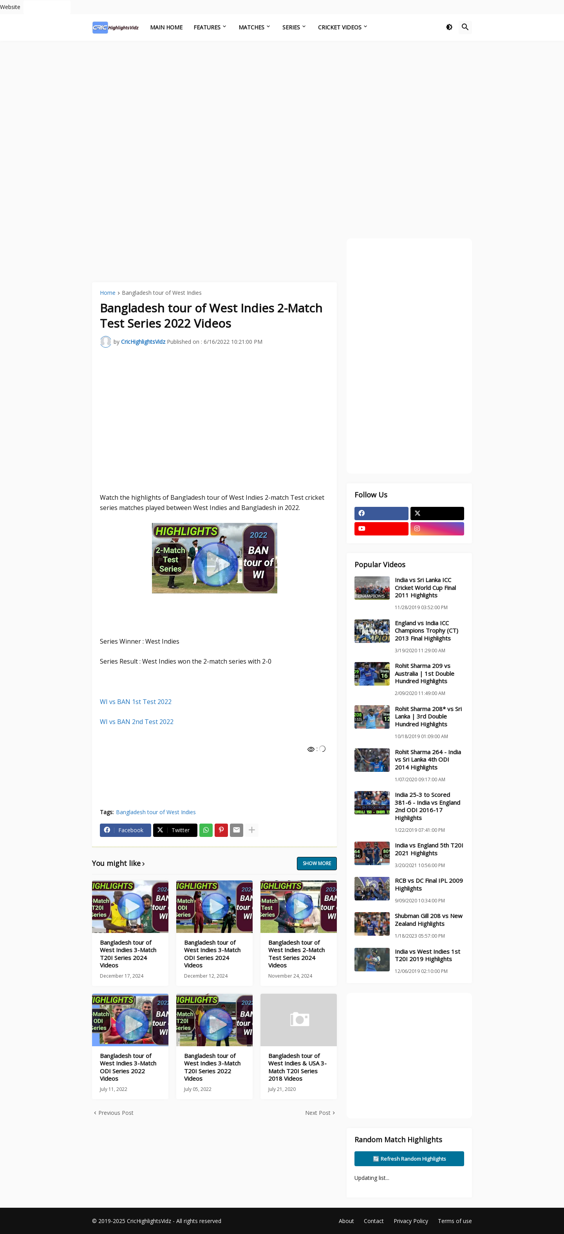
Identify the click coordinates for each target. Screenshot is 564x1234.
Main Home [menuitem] (166, 27)
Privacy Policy (411, 1221)
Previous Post (116, 1112)
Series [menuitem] (291, 27)
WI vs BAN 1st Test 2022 (136, 701)
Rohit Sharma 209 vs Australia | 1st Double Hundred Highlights (424, 673)
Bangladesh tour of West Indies (162, 293)
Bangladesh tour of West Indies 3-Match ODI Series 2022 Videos (128, 1067)
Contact (374, 1221)
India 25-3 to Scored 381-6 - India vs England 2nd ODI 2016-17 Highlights (427, 806)
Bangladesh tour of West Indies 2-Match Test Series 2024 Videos (296, 954)
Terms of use (455, 1221)
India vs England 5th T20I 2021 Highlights (429, 849)
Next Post (318, 1112)
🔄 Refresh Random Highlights (409, 1158)
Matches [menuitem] (251, 27)
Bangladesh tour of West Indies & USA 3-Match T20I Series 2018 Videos (297, 1067)
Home (108, 293)
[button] (449, 27)
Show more (317, 863)
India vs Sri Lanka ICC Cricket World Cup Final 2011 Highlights (425, 587)
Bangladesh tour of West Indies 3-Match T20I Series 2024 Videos (128, 954)
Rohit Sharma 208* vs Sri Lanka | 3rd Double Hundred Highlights (428, 716)
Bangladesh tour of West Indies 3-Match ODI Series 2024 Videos (212, 954)
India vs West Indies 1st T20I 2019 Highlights (427, 955)
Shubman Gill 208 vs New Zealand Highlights (429, 919)
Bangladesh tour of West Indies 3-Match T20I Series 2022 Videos (212, 1067)
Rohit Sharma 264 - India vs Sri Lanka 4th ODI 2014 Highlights (428, 759)
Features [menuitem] (207, 27)
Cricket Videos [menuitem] (340, 27)
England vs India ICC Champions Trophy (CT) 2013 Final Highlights (426, 630)
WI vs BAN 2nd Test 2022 (137, 721)
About (346, 1221)
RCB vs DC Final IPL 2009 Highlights (429, 884)
